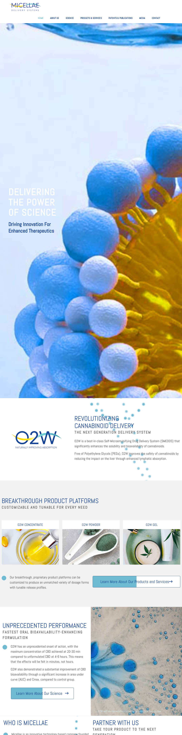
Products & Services (91, 18)
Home (40, 18)
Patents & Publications (120, 18)
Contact (156, 18)
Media (142, 18)
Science (70, 18)
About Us (54, 18)
